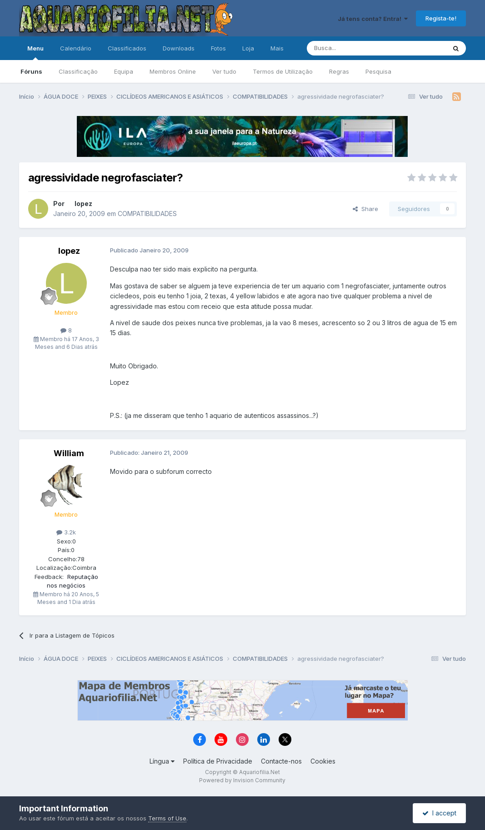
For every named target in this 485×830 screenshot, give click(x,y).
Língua (162, 761)
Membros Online (173, 71)
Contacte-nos (281, 761)
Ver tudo (224, 71)
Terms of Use (167, 818)
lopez (83, 203)
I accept (439, 813)
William (69, 453)
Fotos (218, 48)
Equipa (123, 71)
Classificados (127, 48)
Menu (35, 52)
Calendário (75, 48)
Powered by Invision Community (242, 780)
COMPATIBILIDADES (147, 213)
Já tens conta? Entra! (373, 18)
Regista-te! (440, 18)
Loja (248, 48)
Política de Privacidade (217, 761)
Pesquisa (378, 71)
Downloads (179, 48)
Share (365, 208)
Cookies (322, 761)
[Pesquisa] (353, 48)
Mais (277, 48)
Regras (339, 71)
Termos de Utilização (283, 71)
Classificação (78, 71)
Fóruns (31, 71)
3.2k (66, 532)
